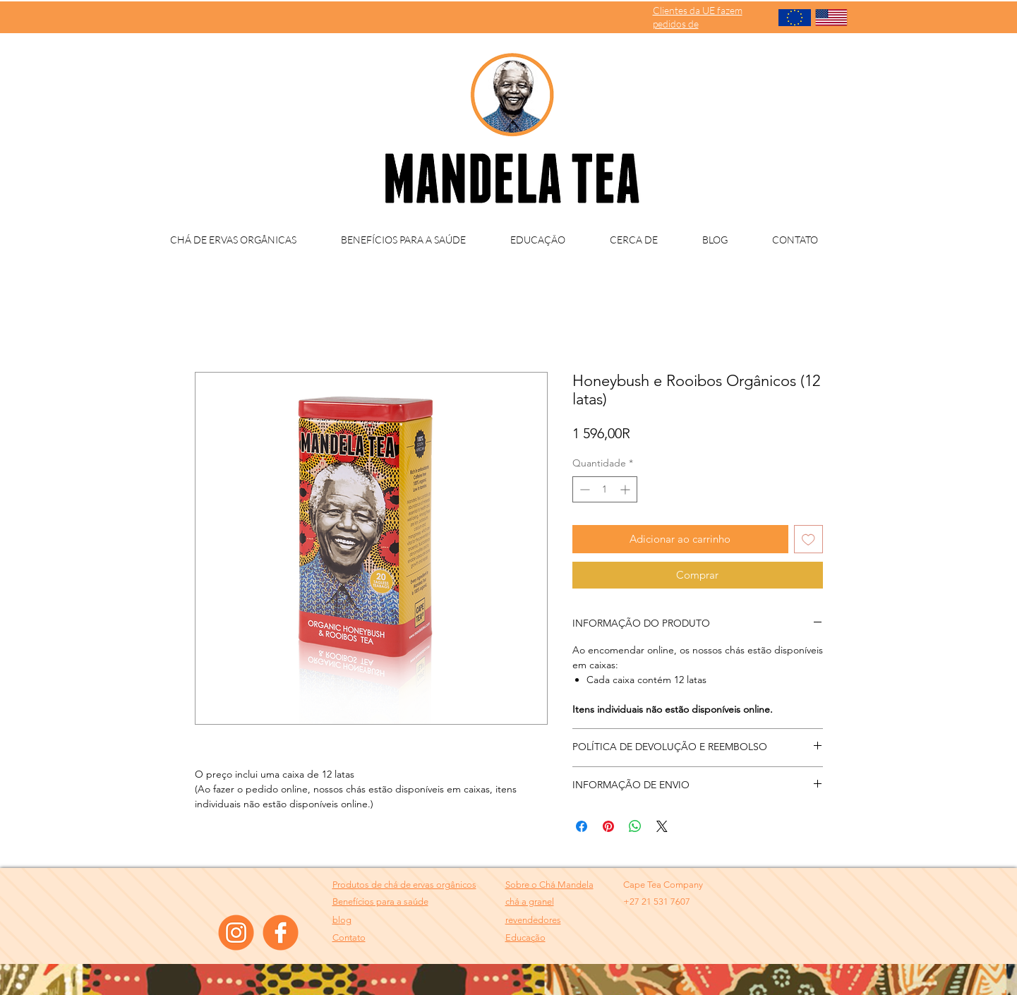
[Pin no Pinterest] (608, 826)
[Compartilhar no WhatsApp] (635, 826)
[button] (533, 920)
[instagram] (236, 933)
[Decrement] (583, 489)
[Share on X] (662, 826)
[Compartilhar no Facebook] (581, 826)
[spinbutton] (605, 489)
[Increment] (626, 489)
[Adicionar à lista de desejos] (808, 539)
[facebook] (281, 933)
